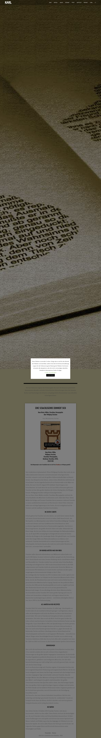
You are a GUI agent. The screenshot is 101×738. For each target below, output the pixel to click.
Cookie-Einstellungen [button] (50, 372)
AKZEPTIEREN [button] (50, 375)
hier (60, 370)
